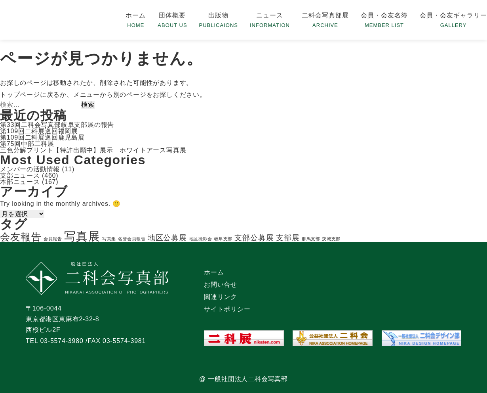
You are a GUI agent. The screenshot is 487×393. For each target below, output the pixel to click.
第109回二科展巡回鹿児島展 (42, 137)
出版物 (218, 15)
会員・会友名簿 (384, 15)
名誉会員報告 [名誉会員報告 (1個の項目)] (131, 238)
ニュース (269, 15)
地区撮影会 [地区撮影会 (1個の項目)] (200, 238)
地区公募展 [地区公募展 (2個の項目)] (167, 238)
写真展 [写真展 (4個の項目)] (82, 236)
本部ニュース (20, 181)
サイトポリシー (227, 309)
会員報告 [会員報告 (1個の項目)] (53, 238)
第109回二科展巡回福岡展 (39, 131)
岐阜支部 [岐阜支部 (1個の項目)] (223, 238)
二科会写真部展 (325, 15)
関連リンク (220, 296)
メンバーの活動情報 (30, 169)
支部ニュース (20, 175)
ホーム (136, 15)
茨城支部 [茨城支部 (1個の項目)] (331, 238)
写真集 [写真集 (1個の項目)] (109, 238)
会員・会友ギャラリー (453, 15)
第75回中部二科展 (27, 143)
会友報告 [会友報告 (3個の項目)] (21, 237)
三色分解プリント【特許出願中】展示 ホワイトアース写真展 (93, 150)
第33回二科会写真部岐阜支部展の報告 (57, 124)
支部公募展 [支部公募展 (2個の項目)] (254, 238)
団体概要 (172, 15)
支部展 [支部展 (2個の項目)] (288, 238)
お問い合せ (220, 284)
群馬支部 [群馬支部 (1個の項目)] (311, 238)
